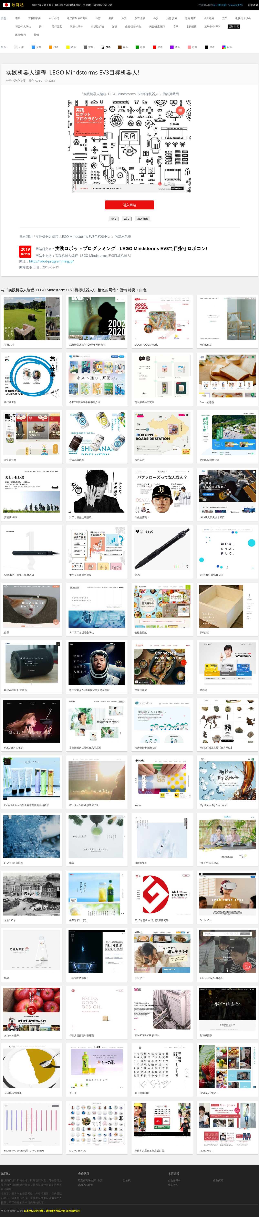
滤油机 (127, 1180)
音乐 (175, 26)
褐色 (123, 47)
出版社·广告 (97, 26)
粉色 (192, 47)
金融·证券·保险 (133, 26)
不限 (17, 18)
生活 (124, 18)
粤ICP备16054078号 (12, 1211)
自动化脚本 (174, 1180)
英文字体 (173, 1184)
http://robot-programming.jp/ (51, 261)
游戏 (114, 26)
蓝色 (36, 47)
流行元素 (57, 26)
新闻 (111, 18)
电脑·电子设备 (243, 18)
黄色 (71, 47)
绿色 (140, 47)
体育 (98, 18)
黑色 (210, 47)
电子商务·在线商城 (77, 18)
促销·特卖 (234, 26)
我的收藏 (253, 5)
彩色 (227, 47)
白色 (106, 47)
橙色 (54, 47)
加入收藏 (142, 218)
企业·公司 (54, 18)
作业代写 (218, 1180)
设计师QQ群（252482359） (228, 5)
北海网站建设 (85, 1184)
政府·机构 (20, 34)
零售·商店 (190, 18)
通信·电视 (209, 18)
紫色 (175, 47)
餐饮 (155, 18)
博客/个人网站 (23, 26)
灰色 (88, 47)
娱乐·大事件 (76, 26)
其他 (36, 34)
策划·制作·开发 (212, 26)
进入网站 (129, 205)
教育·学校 (140, 18)
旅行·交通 (171, 18)
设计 (41, 26)
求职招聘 (191, 26)
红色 (158, 47)
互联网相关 (34, 18)
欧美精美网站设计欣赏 (90, 1180)
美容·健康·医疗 (157, 26)
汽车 (224, 18)
